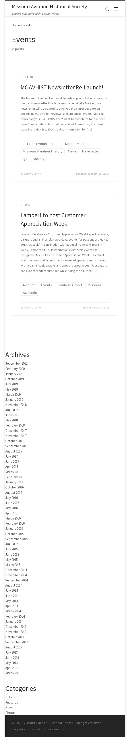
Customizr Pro (38, 729)
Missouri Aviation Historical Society (48, 723)
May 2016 (11, 508)
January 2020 (14, 374)
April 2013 (11, 668)
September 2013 (16, 642)
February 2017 (15, 477)
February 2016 (15, 523)
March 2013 (13, 673)
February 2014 (15, 616)
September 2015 (16, 539)
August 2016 (13, 492)
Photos (10, 713)
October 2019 (14, 379)
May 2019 (11, 389)
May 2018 (11, 420)
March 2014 (13, 611)
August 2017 (13, 451)
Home (16, 25)
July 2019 (11, 384)
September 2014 (16, 580)
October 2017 (14, 441)
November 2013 (16, 632)
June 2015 (12, 554)
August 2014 (13, 585)
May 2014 (11, 601)
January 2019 (14, 399)
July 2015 (11, 549)
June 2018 (12, 415)
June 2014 (12, 596)
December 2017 (16, 431)
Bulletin (10, 697)
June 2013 (12, 658)
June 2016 (12, 503)
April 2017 (11, 466)
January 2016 (14, 528)
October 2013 (14, 637)
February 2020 (15, 369)
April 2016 (11, 513)
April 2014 (11, 606)
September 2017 (16, 446)
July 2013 (11, 652)
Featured (11, 702)
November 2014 (16, 575)
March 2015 (13, 565)
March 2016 (13, 518)
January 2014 (14, 621)
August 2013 (13, 647)
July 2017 (11, 456)
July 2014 (11, 590)
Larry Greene (32, 173)
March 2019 (13, 394)
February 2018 (15, 425)
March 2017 (13, 472)
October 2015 (14, 534)
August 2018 (13, 410)
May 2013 (11, 663)
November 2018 (16, 405)
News (9, 707)
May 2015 (11, 559)
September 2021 (16, 363)
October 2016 (14, 487)
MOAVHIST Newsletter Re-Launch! (62, 87)
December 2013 (16, 626)
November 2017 (16, 436)
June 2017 (12, 461)
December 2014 (16, 570)
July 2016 (11, 498)
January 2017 (14, 482)
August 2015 (13, 544)
